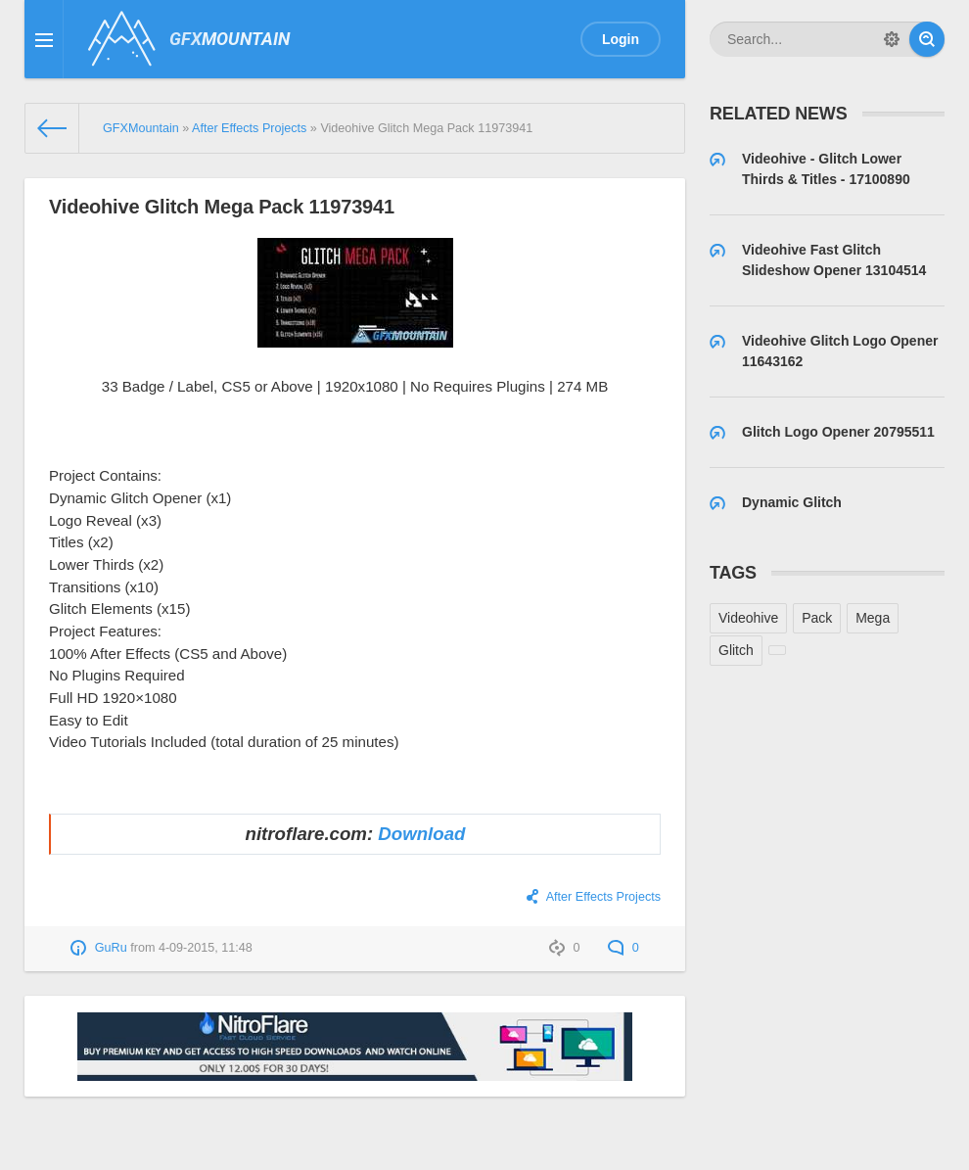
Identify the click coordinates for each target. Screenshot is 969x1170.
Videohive (748, 618)
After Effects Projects (603, 897)
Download (421, 833)
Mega (872, 618)
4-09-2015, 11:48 (206, 948)
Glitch (736, 650)
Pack (817, 618)
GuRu (111, 948)
